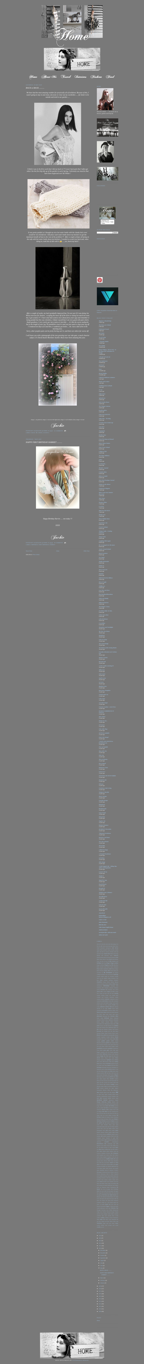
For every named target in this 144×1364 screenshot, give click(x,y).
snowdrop (99, 1167)
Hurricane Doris (114, 1066)
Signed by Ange (103, 881)
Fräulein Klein (103, 473)
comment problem (100, 1000)
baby (109, 954)
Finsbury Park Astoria (113, 1030)
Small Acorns (102, 679)
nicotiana (114, 1116)
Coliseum (106, 998)
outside (108, 1123)
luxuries (102, 1089)
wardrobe (116, 1214)
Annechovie (102, 914)
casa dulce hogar (103, 703)
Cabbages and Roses (101, 975)
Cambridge (115, 975)
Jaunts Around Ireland (105, 550)
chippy (117, 984)
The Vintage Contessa (104, 407)
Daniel (109, 1009)
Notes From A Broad (104, 448)
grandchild (99, 1049)
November (103, 1253)
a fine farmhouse (103, 620)
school (107, 1155)
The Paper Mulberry (104, 456)
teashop (100, 1186)
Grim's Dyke (112, 1051)
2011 (100, 1307)
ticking (103, 1203)
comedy (116, 998)
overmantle (112, 1123)
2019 (100, 1287)
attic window (102, 717)
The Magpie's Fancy (104, 607)
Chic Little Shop (103, 730)
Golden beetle (108, 1047)
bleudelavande (102, 809)
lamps (101, 1079)
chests (103, 984)
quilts (114, 1138)
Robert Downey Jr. (105, 1148)
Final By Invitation (103, 1030)
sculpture (105, 1157)
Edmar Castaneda (114, 1019)
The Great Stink (115, 1193)
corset (101, 1003)
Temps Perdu (102, 537)
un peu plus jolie (103, 909)
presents (100, 1135)
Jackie (117, 1072)
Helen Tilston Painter (104, 444)
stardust (111, 1176)
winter (116, 1224)
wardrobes (99, 1216)
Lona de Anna (102, 905)
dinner (100, 1015)
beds (117, 958)
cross (117, 1005)
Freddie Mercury (110, 1038)
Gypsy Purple (102, 813)
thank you (99, 1188)
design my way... (103, 721)
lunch (98, 1089)
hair (101, 1055)
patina (103, 1127)
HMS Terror (111, 1062)
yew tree (102, 1228)
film (98, 1030)
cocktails (98, 998)
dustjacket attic (103, 781)
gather (100, 460)
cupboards (102, 1007)
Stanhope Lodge (106, 1176)
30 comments (58, 542)
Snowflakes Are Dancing (106, 1167)
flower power (115, 1034)
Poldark (106, 1133)
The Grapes (99, 1193)
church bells (100, 992)
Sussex (101, 1182)
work (113, 1226)
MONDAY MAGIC (102, 1101)
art (103, 952)
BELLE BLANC (103, 570)
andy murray (115, 948)
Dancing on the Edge (102, 1009)
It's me (100, 390)
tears (98, 1186)
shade (117, 1159)
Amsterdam (102, 948)
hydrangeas (114, 1068)
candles (102, 977)
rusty (112, 1150)
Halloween (105, 1055)
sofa (113, 1167)
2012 (100, 1304)
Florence (110, 1034)
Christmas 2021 (114, 986)
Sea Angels (102, 558)
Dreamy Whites (103, 503)
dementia (110, 1011)
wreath (116, 1226)
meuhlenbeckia (104, 1097)
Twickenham (102, 1207)
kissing (108, 1077)
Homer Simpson (103, 1064)
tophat (114, 1203)
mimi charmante (103, 923)
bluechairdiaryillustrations (106, 595)
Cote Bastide (106, 1003)
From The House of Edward (106, 440)
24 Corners (102, 726)
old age (102, 1120)
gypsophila (116, 1053)
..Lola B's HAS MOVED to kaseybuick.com (106, 742)
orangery (112, 1121)
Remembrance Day (101, 1144)
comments (107, 1000)
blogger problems (100, 965)
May (110, 1093)
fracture (116, 1036)
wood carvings (108, 1226)
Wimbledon (99, 1224)
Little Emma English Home (106, 928)
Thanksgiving (113, 1188)
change (104, 982)
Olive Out (101, 756)
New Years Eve (104, 1114)
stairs (98, 1176)
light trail (116, 1081)
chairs (101, 981)
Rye (114, 1150)
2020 (100, 1249)
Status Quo (116, 1176)
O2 (105, 1118)
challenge (106, 981)
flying (102, 1036)
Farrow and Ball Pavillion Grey (107, 1026)
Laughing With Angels (105, 542)
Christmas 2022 (100, 988)
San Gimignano (114, 1154)
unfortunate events (104, 1209)
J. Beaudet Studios (104, 342)
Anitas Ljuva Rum (103, 615)
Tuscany (98, 1207)
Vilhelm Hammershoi (113, 1211)
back (33, 432)
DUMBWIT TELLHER (105, 830)
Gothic (116, 1047)
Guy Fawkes (110, 1053)
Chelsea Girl (99, 984)
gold (98, 1047)
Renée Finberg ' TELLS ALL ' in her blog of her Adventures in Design (107, 352)
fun (114, 1039)
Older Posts (87, 551)
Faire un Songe (103, 640)
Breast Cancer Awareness (112, 967)
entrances (116, 1022)
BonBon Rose (102, 436)
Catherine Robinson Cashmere (107, 378)
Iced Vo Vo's (102, 772)
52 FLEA (101, 683)
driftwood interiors (104, 603)
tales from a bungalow (105, 691)
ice (117, 1068)
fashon (98, 1028)
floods (106, 1034)
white (101, 1220)
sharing (98, 1161)
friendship (99, 1039)
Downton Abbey (114, 1017)
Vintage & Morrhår (104, 793)
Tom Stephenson (103, 362)
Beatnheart (102, 636)
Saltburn (111, 1152)
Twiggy (107, 1207)
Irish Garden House (104, 403)
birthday (34, 544)
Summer (110, 1180)
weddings (107, 1218)
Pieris (104, 1131)
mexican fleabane (112, 1097)
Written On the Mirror (104, 485)
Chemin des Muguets (104, 489)
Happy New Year (104, 1057)
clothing (102, 996)
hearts (113, 1058)
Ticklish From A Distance (105, 893)
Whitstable (114, 1220)
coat (110, 996)
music (106, 1106)
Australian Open (100, 954)
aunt (117, 952)
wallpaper (106, 1214)
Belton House (99, 960)
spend (98, 1171)
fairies (112, 1024)
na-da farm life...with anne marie (107, 933)
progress (113, 1135)
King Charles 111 (102, 1077)
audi (115, 952)
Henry (116, 1058)
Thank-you (104, 1188)
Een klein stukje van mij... (105, 611)
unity (110, 1209)
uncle (114, 1207)
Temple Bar (109, 1186)
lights (98, 1083)
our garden (99, 1123)
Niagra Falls (99, 1116)
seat (102, 1159)
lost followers (110, 1087)
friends (116, 1038)
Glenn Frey (115, 1045)
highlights (109, 1060)
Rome (117, 1148)
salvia (115, 1152)
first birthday (44, 544)
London (112, 1085)
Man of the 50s (103, 752)
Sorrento (110, 1169)
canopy (105, 977)
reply (114, 1144)
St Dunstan (110, 1171)
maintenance (99, 1091)
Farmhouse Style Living (105, 789)
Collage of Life (103, 452)
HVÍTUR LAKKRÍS (104, 734)
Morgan (98, 1103)
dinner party (105, 1015)
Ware (103, 1216)
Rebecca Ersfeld (103, 477)
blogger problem (114, 964)
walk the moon (100, 1214)
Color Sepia (102, 699)
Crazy (106, 1005)
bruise (112, 971)
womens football (100, 1226)
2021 (105, 945)
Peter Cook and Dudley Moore (108, 1129)
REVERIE (101, 334)
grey (108, 1051)
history (116, 1060)
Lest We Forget (111, 1081)
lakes (98, 1079)
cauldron (105, 979)
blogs (110, 965)
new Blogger (99, 1112)
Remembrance (115, 1142)
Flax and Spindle (103, 748)
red (117, 1140)
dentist (108, 1013)
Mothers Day (115, 1102)
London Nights (104, 1087)
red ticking (101, 859)
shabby (108, 1159)
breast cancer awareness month (104, 969)
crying (98, 1007)
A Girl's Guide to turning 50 (106, 666)
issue (109, 1072)
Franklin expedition (101, 1038)
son (115, 1167)
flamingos (99, 1034)
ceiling (109, 979)
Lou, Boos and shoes (104, 591)
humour (109, 1066)
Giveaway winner (107, 1045)
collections (111, 998)
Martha (101, 1093)
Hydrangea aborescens (107, 1068)
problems (109, 1135)
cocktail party (115, 996)
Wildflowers (102, 587)
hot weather (99, 1066)
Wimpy (104, 1224)
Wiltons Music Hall (114, 1222)
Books (98, 967)
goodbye (113, 1047)
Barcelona (107, 956)
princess (104, 1135)
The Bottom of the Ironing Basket (107, 648)
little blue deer (102, 925)
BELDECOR (102, 662)
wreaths (98, 1228)
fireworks (99, 1032)
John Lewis (113, 1073)
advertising (108, 947)
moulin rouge (104, 1104)
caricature (112, 977)
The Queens (102, 1199)
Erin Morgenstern (106, 1024)
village (98, 1212)
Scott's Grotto (100, 1157)
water (106, 1216)
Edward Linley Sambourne (107, 1020)
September (103, 1259)
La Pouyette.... (102, 464)
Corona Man (110, 1001)
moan (117, 1099)
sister (111, 1165)
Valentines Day (114, 1209)
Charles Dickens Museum (112, 982)
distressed (99, 1017)
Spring (106, 1171)
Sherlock (105, 1161)
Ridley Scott (115, 1146)
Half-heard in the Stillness (106, 578)
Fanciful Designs (103, 801)
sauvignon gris (102, 1155)
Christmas (106, 986)
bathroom (116, 956)
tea (117, 1184)
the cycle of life (103, 1192)
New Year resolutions (111, 1112)
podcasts (102, 1133)
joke (117, 1073)
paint (102, 1125)
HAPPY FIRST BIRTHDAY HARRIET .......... (44, 442)
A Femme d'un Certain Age (106, 423)
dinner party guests (113, 1015)
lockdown (108, 1085)
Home (57, 551)
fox (113, 1036)
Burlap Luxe (102, 515)
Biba (110, 962)
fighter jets (116, 1028)
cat (100, 979)
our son (104, 1123)
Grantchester (115, 1049)
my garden (101, 1108)
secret (105, 1159)
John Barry (108, 1073)
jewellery (102, 1073)
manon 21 (101, 566)
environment (99, 1024)
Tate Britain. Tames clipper (105, 1184)
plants (116, 1131)
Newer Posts (29, 551)
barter (111, 956)
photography (99, 1131)
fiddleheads (111, 1028)
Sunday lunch (115, 1180)
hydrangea (99, 1068)
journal (100, 1075)
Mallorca (105, 1091)
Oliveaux (101, 785)
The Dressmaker (110, 1192)
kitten (114, 1077)
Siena (117, 1163)
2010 (100, 1309)
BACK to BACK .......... (35, 88)
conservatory (105, 1002)
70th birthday (113, 945)
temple (105, 1186)
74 (116, 945)
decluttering (99, 1011)
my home (106, 1108)
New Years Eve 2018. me (113, 1114)
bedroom (110, 958)
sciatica (46, 432)
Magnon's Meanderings (105, 321)
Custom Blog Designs (80, 1361)
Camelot (98, 977)
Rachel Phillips (103, 374)
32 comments (58, 431)
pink (107, 1131)
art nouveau (106, 952)
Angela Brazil (100, 950)
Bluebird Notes (103, 687)
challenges (111, 981)
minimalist (105, 1099)
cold (102, 998)
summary (106, 1180)
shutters (111, 1163)
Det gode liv (102, 889)
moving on (114, 1104)
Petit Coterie (102, 675)
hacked (98, 1055)
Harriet (52, 544)
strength (113, 1178)
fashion (116, 1026)
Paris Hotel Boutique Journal (106, 481)
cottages (110, 1003)
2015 (100, 1297)
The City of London (105, 1190)
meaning (110, 1095)
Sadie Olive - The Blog (105, 419)
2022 (100, 1244)
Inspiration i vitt (103, 523)
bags (117, 954)
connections (99, 1001)
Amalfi (98, 948)
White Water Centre (107, 1220)
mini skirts (99, 1099)
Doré (109, 1017)
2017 (100, 945)
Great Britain (100, 1051)
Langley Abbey (106, 1079)
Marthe (105, 1093)
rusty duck (101, 427)
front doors (104, 1039)
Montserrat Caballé (113, 1101)
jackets (113, 1072)
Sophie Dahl (105, 1169)
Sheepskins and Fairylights (106, 628)
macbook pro (108, 1089)
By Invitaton (115, 973)
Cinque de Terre (111, 992)
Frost (108, 1039)
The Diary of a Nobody (105, 326)
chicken (106, 984)
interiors (110, 1070)
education (99, 1020)
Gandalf (98, 1041)
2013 (100, 1302)
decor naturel (102, 764)
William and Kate (105, 1222)
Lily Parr (102, 1083)
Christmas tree (103, 990)
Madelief (101, 574)
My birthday (111, 1106)
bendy (113, 960)
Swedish (104, 1182)
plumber (98, 1133)
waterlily (109, 1216)
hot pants (116, 1064)
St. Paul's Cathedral (113, 1174)
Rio (97, 1148)
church (116, 990)
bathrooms (99, 958)
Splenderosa (102, 399)
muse (104, 1106)
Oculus (111, 1118)
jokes (98, 1075)
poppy (113, 1133)
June (101, 1266)
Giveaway (101, 1045)
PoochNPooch (102, 885)
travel (106, 1205)
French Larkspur (103, 528)
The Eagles (116, 1192)
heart (110, 1058)
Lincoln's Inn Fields (108, 1083)
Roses (40, 432)
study (102, 1180)
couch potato (115, 1003)
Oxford (116, 1123)
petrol (117, 1129)
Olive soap (111, 1120)
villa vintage (102, 863)
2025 (100, 1236)
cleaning (116, 994)
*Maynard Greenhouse (105, 834)
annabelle (105, 950)
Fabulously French (104, 330)
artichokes (111, 952)
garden (103, 1041)
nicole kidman (108, 1116)
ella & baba (102, 846)
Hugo (106, 1066)
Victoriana (103, 1211)
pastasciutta (99, 1127)
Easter (98, 1019)
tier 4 (106, 1203)
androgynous (108, 948)
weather (98, 1218)
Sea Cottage (102, 346)
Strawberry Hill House (106, 1178)
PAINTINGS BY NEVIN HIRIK (107, 776)
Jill (105, 1074)
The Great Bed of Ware (106, 1193)
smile (114, 1165)
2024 (109, 945)
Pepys (113, 1127)
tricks (115, 1205)
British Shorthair (100, 971)
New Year (104, 1112)
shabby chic (113, 1159)
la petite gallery (103, 411)
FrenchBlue (102, 624)
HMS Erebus (99, 1062)
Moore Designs (103, 797)
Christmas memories (108, 988)
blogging (106, 966)
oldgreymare (102, 394)
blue (112, 966)
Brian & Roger (115, 969)
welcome (111, 1218)
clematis (98, 996)
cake (106, 975)
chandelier (116, 981)
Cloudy (106, 996)
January (98, 1073)
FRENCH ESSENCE (104, 415)
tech (103, 1186)
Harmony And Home (104, 838)
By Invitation (108, 973)
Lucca (117, 1087)
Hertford (98, 1060)
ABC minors (103, 947)
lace (117, 1077)
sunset (98, 1182)
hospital (112, 1064)
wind (107, 1224)
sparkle (116, 1169)
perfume (116, 1127)
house (103, 1066)
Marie (98, 1093)
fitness (117, 1032)
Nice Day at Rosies (104, 842)
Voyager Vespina (114, 1212)
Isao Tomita (101, 1072)
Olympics (116, 1120)
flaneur (102, 1034)
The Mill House (103, 897)
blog (105, 964)
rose (98, 1150)
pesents (98, 1129)
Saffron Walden (102, 1152)
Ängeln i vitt (102, 822)
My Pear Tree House (104, 632)
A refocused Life (103, 901)
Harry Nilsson (104, 1058)
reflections (99, 1142)
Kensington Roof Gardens (108, 1075)
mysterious (99, 1110)
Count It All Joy (103, 872)
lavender (112, 1079)
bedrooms (114, 958)
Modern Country (103, 658)
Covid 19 (102, 1005)
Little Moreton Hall (101, 1085)
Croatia (113, 1005)
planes (113, 1131)
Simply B (101, 877)
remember (106, 1142)
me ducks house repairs (102, 1095)
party (114, 1125)
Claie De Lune (110, 994)
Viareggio (99, 1211)
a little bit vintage (103, 850)
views (107, 1211)
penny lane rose (108, 1127)
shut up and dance (105, 1163)
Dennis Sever (115, 1011)
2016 (98, 945)
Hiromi (113, 1060)
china (114, 985)
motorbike (99, 1104)
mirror (109, 1099)
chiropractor (99, 986)
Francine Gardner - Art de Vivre (107, 708)
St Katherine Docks (106, 1173)
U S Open (111, 1207)
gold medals (101, 1047)
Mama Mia (109, 1091)
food (105, 1036)
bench (110, 960)
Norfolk (102, 1118)
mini (117, 1097)
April (101, 952)
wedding (102, 1218)
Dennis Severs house (101, 1013)
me (37, 432)
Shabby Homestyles (104, 562)
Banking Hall (100, 956)
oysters (98, 1125)
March (102, 1278)
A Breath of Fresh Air (104, 358)
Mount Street (109, 1104)
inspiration (99, 1070)
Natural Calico (105, 1110)
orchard (116, 1121)
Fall (117, 1024)
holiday (116, 1062)
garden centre (110, 1041)
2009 (100, 1312)
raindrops (109, 1140)
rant (112, 1140)
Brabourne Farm (103, 768)
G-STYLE (101, 507)
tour (117, 1203)
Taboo (98, 1184)
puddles (104, 1137)
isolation (105, 1072)
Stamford (101, 1176)
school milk (111, 1155)
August (102, 1261)
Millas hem (102, 671)
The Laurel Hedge (103, 644)
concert (116, 1000)
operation (108, 1121)
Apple (98, 952)
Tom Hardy (110, 1203)
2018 (102, 945)
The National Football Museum (107, 1197)
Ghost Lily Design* (104, 738)
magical (116, 1089)
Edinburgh (106, 1019)
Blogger (108, 964)
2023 (107, 945)
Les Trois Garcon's (103, 1081)
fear (101, 1028)
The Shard (107, 1199)
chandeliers (99, 983)
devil (111, 1013)
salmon (107, 1152)
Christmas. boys (111, 990)
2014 (100, 1299)
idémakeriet (102, 805)
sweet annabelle (110, 1182)
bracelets (102, 967)
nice (104, 1116)
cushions (107, 1007)
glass (112, 1045)
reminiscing (109, 1144)
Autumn (105, 954)
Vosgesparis (102, 432)
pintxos (109, 1131)
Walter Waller (111, 1214)
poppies (110, 1133)
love (114, 1087)
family (98, 1026)
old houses (106, 1120)
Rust (109, 1150)
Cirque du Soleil (103, 994)
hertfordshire (103, 1060)
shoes (109, 1161)
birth (117, 962)
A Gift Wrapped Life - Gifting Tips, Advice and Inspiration (108, 867)
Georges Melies (115, 1043)
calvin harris (110, 975)
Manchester (115, 1091)
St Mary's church (113, 1173)
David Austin (115, 1009)
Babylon (112, 954)
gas (110, 1043)
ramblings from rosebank (105, 386)
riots (100, 1148)
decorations (105, 1011)
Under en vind (102, 920)
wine (110, 1224)
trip (117, 1205)
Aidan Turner (115, 947)
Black (103, 964)
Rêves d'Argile (102, 583)
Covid (98, 1005)
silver (98, 1165)
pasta (117, 1125)
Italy (111, 1072)
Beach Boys (103, 958)
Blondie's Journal (103, 469)
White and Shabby (103, 599)
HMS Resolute (106, 1062)
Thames (116, 1186)
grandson (110, 1049)
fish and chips (111, 1032)
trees (112, 1205)
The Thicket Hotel (109, 1201)
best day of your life (104, 962)
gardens (107, 1043)
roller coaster (112, 1148)
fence (107, 1028)
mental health (115, 1095)
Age (111, 947)
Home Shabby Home (104, 519)
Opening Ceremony (101, 1121)
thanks (108, 1188)
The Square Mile (112, 1199)
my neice (110, 1108)
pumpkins (109, 1137)
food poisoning (109, 1036)
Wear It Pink (115, 1216)
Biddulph (114, 962)
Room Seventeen (103, 554)
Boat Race (116, 965)
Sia (114, 1163)
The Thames (102, 1201)
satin (98, 1155)
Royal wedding (105, 1150)
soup (114, 1169)
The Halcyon (99, 1195)
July (101, 1264)
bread (105, 967)
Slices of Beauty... (103, 760)
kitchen (111, 1077)
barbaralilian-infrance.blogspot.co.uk (105, 917)
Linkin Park (115, 1083)
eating (102, 1019)
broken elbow (107, 971)
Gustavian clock (104, 1053)
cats (102, 979)
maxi (108, 1093)
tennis (113, 1186)
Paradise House (108, 1125)
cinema (104, 992)
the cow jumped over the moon (107, 546)
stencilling (99, 1178)
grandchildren (105, 1049)
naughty (111, 1110)
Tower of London (101, 1205)
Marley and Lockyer (104, 382)
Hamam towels (111, 1055)
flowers (99, 1036)
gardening (103, 1043)
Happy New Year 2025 (113, 1056)
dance (113, 1007)
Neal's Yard (115, 1110)
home (100, 370)
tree (110, 1205)
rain (105, 1140)
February (104, 1028)
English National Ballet (107, 1022)
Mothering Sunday (106, 1103)
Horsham (108, 1064)
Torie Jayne (102, 499)
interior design (105, 1070)
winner (113, 1224)
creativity (109, 1005)
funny (117, 1039)
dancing (116, 1007)
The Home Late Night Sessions (109, 1195)
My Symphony (115, 1108)
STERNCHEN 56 (103, 695)
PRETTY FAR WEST (104, 511)
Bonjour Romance (104, 826)
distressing (105, 1017)
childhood (110, 984)
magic (113, 1089)
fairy (115, 1024)
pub (102, 1137)
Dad (111, 1007)
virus (101, 1212)
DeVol (113, 1013)
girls (98, 1045)
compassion (112, 1000)
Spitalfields (102, 1171)
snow (117, 1165)
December (103, 1251)
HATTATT (101, 366)
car (108, 977)
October (108, 1118)
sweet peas (116, 1182)
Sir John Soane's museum (105, 1165)
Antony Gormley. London (113, 950)
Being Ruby (102, 817)
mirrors (113, 1099)
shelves (101, 1161)
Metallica (99, 1097)
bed (107, 958)
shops (112, 1161)
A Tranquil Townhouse (105, 854)
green (104, 1051)
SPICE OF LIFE (103, 936)
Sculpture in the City (111, 1157)
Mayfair (113, 1093)
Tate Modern (113, 1184)
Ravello (114, 1140)
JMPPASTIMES (103, 930)
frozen (111, 1039)
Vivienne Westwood (107, 1212)
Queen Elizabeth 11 (107, 1138)
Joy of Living (102, 338)
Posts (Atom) (36, 554)
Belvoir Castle (106, 960)
